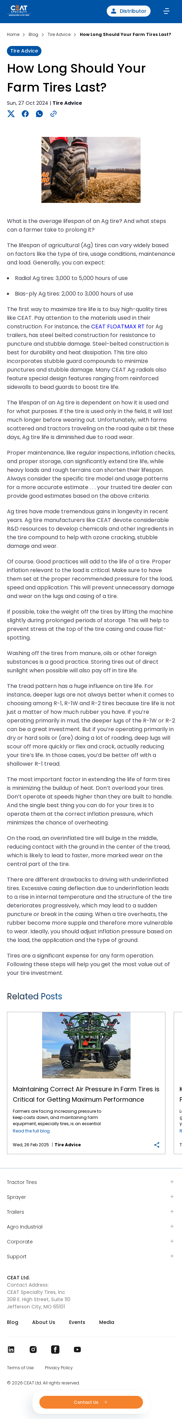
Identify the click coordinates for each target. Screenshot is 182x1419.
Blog (12, 1322)
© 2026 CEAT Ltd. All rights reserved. (43, 1383)
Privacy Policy (59, 1368)
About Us (43, 1322)
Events (77, 1322)
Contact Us (91, 1402)
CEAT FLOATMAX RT (118, 326)
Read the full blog (31, 1131)
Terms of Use (20, 1368)
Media (106, 1322)
